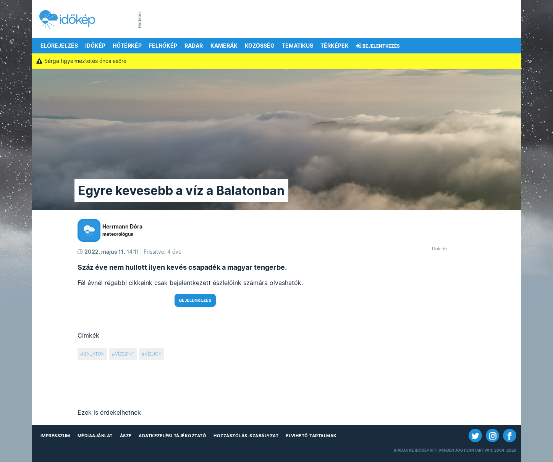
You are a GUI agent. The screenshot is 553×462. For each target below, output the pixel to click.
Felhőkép (163, 46)
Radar (193, 46)
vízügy (153, 354)
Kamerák (224, 46)
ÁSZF (125, 435)
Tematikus (297, 46)
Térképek (334, 46)
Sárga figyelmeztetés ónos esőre (81, 61)
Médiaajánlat (95, 435)
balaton (94, 354)
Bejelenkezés (195, 300)
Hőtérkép (127, 46)
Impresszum (55, 435)
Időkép (95, 46)
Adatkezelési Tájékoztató (172, 435)
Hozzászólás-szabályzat (245, 435)
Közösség (260, 46)
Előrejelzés (59, 46)
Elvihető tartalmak (311, 435)
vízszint (124, 354)
